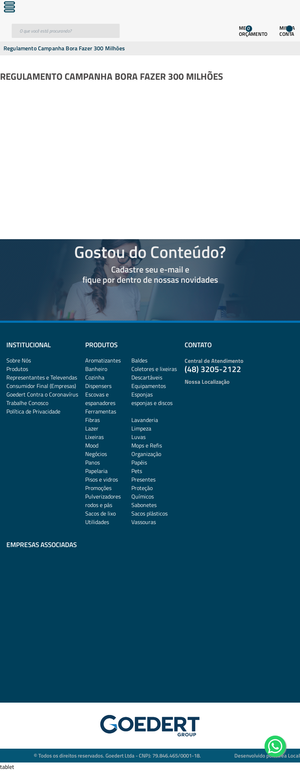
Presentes (143, 479)
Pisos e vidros (101, 479)
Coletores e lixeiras (154, 369)
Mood (91, 445)
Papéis (139, 462)
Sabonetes (144, 505)
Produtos (17, 369)
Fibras (92, 420)
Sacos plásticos (149, 513)
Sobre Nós (18, 360)
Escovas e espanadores (100, 398)
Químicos (142, 496)
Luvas (138, 437)
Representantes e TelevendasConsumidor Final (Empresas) (41, 381)
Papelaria (96, 471)
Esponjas (142, 394)
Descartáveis (146, 377)
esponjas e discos (152, 403)
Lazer (91, 428)
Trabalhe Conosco (27, 403)
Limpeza (141, 428)
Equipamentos (148, 386)
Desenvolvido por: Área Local (267, 756)
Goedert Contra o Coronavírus (42, 394)
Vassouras (143, 522)
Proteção (142, 488)
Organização (146, 454)
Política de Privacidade (33, 411)
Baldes (139, 360)
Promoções (98, 488)
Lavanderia (144, 420)
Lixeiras (94, 437)
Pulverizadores (103, 496)
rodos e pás (98, 505)
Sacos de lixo (100, 513)
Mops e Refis (146, 445)
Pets (136, 471)
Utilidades (97, 522)
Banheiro (96, 369)
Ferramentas (100, 411)
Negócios (96, 454)
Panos (92, 462)
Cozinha (94, 377)
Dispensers (98, 386)
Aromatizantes (103, 360)
